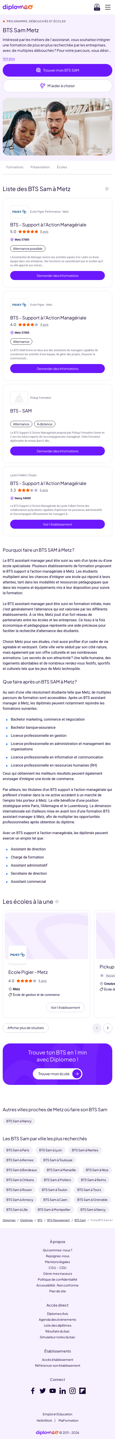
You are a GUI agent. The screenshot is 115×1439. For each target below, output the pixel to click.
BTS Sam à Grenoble (92, 1200)
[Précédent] (96, 1027)
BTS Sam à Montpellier (54, 1209)
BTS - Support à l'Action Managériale (48, 224)
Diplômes (26, 1220)
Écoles (62, 167)
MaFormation (68, 1420)
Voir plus (9, 58)
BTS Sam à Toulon (54, 1190)
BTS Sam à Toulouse (58, 1160)
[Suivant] (107, 1027)
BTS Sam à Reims (93, 1180)
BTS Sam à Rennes (19, 1160)
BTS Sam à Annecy (19, 1200)
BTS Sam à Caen (55, 1200)
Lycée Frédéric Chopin (23, 475)
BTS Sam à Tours (89, 1190)
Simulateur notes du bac (57, 1337)
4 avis (44, 324)
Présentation (40, 167)
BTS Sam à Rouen (19, 1190)
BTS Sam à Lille (17, 1209)
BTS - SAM (21, 410)
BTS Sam (80, 1220)
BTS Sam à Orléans (20, 1180)
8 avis (44, 231)
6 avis (44, 490)
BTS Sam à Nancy (19, 1121)
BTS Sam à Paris (17, 1150)
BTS (40, 1220)
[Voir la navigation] (107, 7)
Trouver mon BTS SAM (57, 70)
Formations (14, 167)
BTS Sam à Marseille (61, 1170)
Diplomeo (9, 1220)
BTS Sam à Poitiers (57, 1180)
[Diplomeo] (18, 7)
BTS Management (58, 1220)
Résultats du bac (57, 1331)
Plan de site (57, 1291)
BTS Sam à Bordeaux (21, 1170)
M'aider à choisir (57, 86)
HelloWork (44, 1420)
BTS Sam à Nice (97, 1170)
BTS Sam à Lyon (50, 1150)
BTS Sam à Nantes (85, 1150)
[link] (47, 1432)
